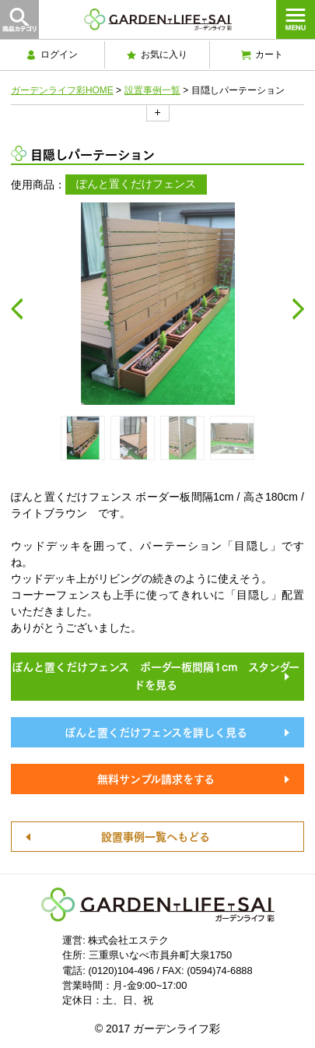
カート (262, 54)
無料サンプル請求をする (156, 777)
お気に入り (157, 54)
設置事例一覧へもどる (155, 835)
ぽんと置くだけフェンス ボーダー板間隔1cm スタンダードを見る (155, 674)
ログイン (52, 54)
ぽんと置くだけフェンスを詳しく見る (156, 731)
